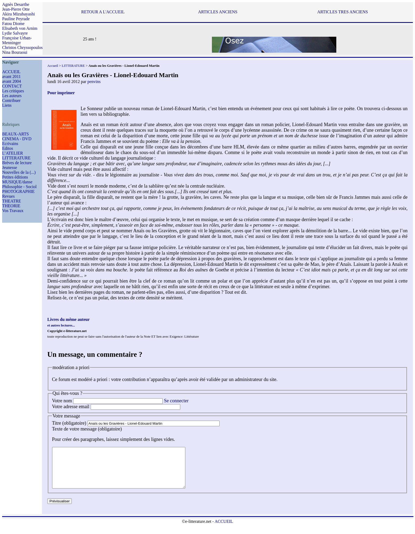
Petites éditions (15, 177)
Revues (8, 196)
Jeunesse (9, 167)
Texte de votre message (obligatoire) (87, 429)
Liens (7, 105)
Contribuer (11, 100)
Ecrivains (10, 143)
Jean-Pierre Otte (16, 9)
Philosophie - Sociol (19, 186)
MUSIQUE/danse (17, 182)
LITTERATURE (16, 158)
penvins (94, 81)
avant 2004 (11, 81)
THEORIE (11, 206)
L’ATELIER (12, 153)
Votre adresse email (71, 406)
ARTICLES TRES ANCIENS (342, 12)
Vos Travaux (12, 210)
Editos (7, 148)
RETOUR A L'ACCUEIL (102, 12)
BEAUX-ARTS (15, 134)
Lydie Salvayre (15, 33)
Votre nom (62, 400)
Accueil (52, 66)
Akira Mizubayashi (18, 14)
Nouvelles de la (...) (19, 172)
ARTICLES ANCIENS (217, 12)
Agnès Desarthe (15, 4)
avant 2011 (11, 76)
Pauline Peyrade (16, 18)
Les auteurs (12, 95)
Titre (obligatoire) (69, 423)
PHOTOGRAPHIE (18, 191)
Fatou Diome (13, 23)
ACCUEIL (11, 71)
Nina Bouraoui (14, 52)
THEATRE (11, 201)
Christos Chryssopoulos (22, 47)
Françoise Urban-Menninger (17, 40)
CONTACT (12, 86)
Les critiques (13, 91)
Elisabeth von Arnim (19, 28)
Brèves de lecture (17, 162)
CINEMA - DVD (16, 138)
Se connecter (176, 400)
